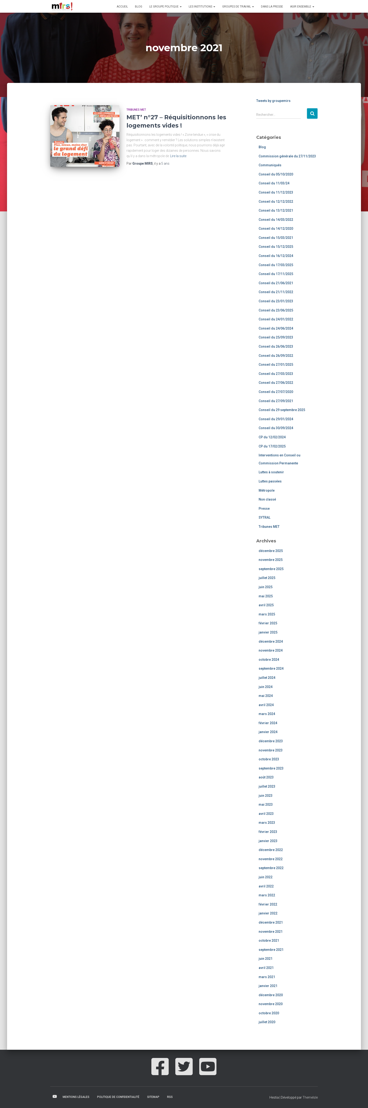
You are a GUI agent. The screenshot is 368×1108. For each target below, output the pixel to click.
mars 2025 (267, 614)
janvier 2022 (268, 913)
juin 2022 (265, 877)
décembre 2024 (271, 641)
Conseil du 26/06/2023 (276, 346)
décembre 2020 (271, 995)
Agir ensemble (302, 6)
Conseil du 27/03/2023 (276, 374)
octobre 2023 (269, 759)
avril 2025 (266, 605)
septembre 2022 (271, 868)
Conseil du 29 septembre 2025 (282, 410)
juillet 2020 (267, 1022)
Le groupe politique (165, 6)
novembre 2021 (271, 931)
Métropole (267, 490)
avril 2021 (266, 968)
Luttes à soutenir (271, 472)
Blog (138, 6)
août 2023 (266, 777)
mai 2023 (266, 804)
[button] (180, 6)
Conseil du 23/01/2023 (276, 301)
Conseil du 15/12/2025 (276, 247)
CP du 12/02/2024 (272, 437)
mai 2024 (266, 696)
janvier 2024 (268, 732)
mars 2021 (267, 977)
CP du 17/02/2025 (272, 446)
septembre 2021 (271, 950)
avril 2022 (266, 886)
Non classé (267, 499)
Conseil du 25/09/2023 (276, 337)
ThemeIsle (310, 1097)
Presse (264, 508)
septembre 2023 (271, 768)
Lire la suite (178, 156)
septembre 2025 (271, 569)
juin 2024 (265, 687)
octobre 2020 (269, 1013)
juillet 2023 (267, 786)
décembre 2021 (271, 922)
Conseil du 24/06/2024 (276, 328)
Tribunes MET (136, 109)
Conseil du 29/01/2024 (276, 419)
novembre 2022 (271, 859)
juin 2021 (265, 958)
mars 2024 (267, 714)
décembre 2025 (271, 551)
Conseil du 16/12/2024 (276, 256)
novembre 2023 (271, 750)
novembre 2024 (271, 650)
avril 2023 (266, 814)
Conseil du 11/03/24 (274, 183)
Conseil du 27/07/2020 (276, 392)
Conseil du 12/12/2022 (276, 201)
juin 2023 (265, 795)
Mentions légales (76, 1097)
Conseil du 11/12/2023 (276, 192)
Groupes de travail (238, 6)
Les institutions (202, 6)
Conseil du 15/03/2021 (276, 238)
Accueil (122, 6)
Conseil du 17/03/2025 (276, 265)
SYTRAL (264, 517)
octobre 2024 (269, 659)
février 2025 (268, 623)
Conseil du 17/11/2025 (276, 274)
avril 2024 (266, 705)
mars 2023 (267, 822)
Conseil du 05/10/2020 (276, 174)
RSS (170, 1097)
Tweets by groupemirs (273, 101)
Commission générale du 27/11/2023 (287, 156)
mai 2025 (266, 596)
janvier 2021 (268, 986)
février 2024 (268, 723)
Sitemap (153, 1097)
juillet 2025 (267, 578)
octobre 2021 (269, 940)
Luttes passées (270, 481)
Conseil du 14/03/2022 (276, 220)
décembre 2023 (271, 741)
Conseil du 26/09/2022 (276, 356)
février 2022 (268, 904)
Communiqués (270, 165)
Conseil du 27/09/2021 (276, 401)
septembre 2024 (271, 668)
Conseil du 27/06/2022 (276, 383)
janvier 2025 (268, 632)
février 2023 (268, 832)
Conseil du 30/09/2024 (276, 428)
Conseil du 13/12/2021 (276, 210)
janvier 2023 (268, 841)
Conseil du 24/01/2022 (276, 319)
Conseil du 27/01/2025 (276, 364)
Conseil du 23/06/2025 (276, 310)
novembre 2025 (271, 560)
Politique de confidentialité (118, 1097)
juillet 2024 (267, 678)
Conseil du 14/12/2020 (276, 228)
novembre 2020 (271, 1004)
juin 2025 (265, 587)
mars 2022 (267, 895)
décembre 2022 (271, 850)
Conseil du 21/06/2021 (276, 283)
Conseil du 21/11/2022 (276, 292)
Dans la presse (272, 6)
